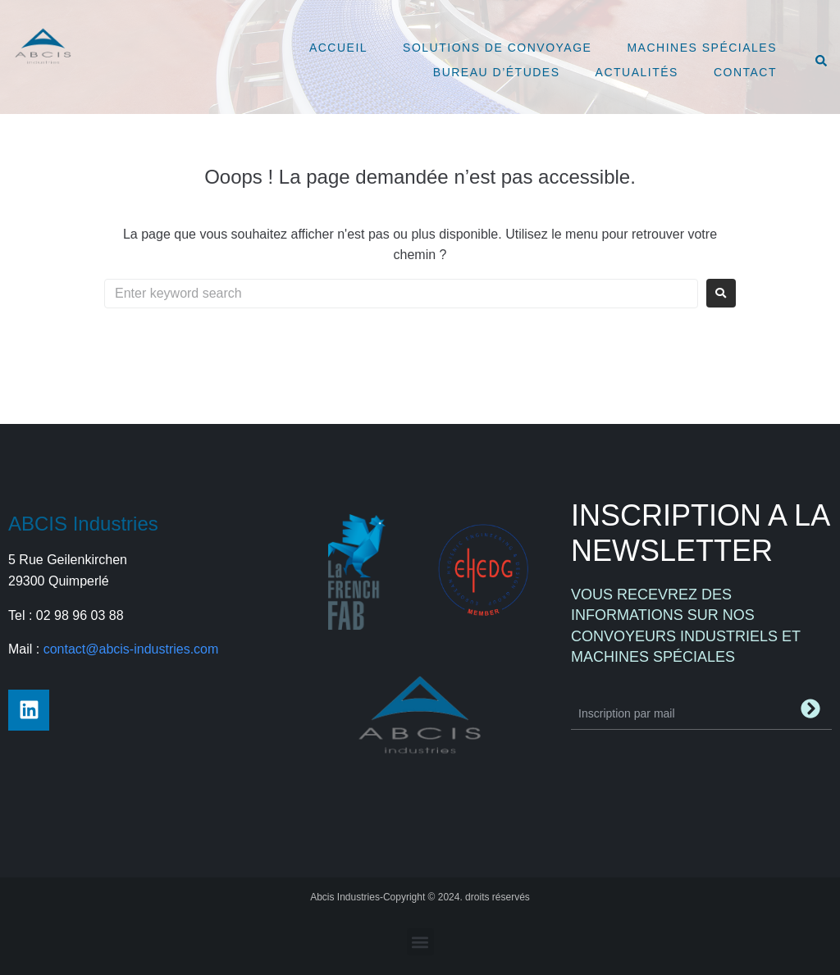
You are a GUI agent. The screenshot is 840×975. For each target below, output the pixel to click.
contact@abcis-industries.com (131, 649)
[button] (420, 941)
